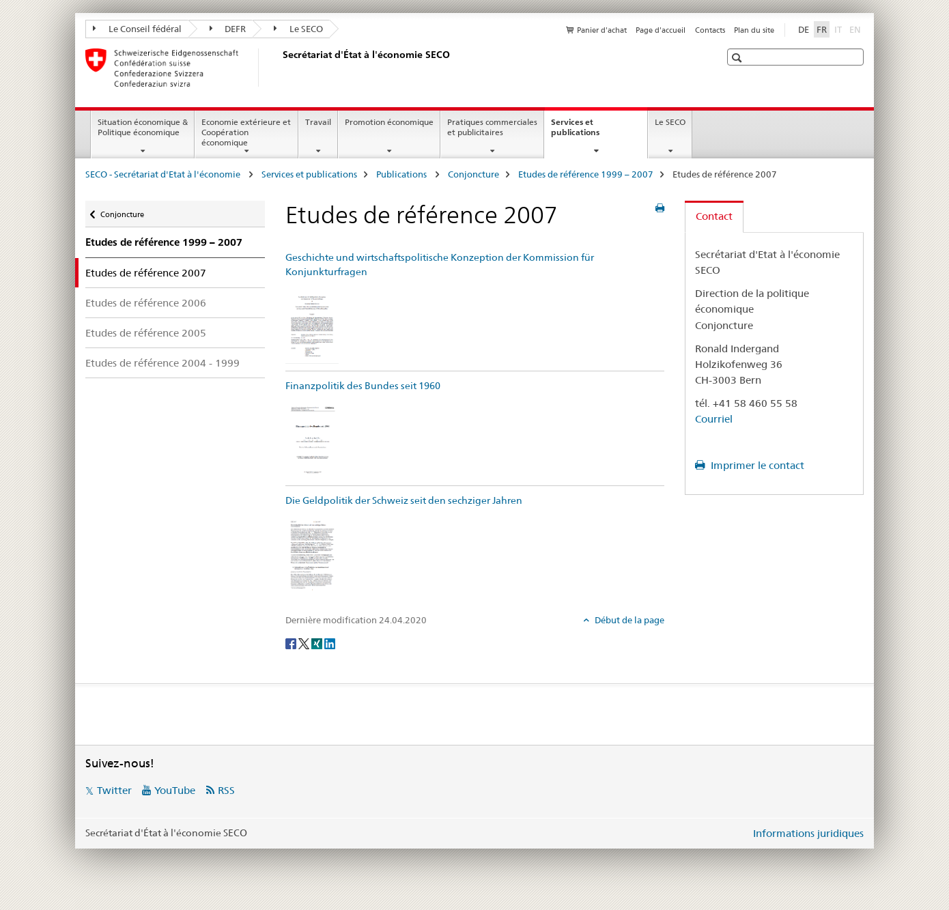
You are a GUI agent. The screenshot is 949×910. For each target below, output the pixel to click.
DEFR (228, 28)
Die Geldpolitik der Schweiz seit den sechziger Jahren (403, 500)
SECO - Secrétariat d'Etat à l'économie (163, 174)
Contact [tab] (714, 216)
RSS (226, 790)
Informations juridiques (808, 833)
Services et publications (590, 132)
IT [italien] (839, 29)
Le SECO (298, 28)
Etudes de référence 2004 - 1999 (162, 362)
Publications (402, 174)
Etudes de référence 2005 (145, 332)
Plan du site (754, 30)
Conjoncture (473, 174)
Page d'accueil (660, 30)
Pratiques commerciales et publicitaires (492, 127)
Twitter (114, 790)
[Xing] (317, 642)
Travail (318, 122)
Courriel (714, 418)
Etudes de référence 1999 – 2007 (585, 174)
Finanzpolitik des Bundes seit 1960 (362, 385)
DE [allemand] (803, 29)
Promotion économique (389, 122)
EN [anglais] (856, 29)
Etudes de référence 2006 (145, 302)
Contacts (710, 30)
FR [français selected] (822, 29)
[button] (738, 57)
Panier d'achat (602, 30)
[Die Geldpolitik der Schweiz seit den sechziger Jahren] (312, 553)
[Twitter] (304, 642)
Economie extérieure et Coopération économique (246, 132)
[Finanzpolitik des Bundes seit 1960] (312, 438)
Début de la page (628, 619)
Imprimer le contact (756, 465)
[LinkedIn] (329, 642)
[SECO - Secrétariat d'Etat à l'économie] (279, 67)
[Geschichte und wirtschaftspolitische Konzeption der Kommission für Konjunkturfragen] (312, 324)
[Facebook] (291, 642)
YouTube (174, 790)
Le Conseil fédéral (137, 28)
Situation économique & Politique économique (143, 127)
